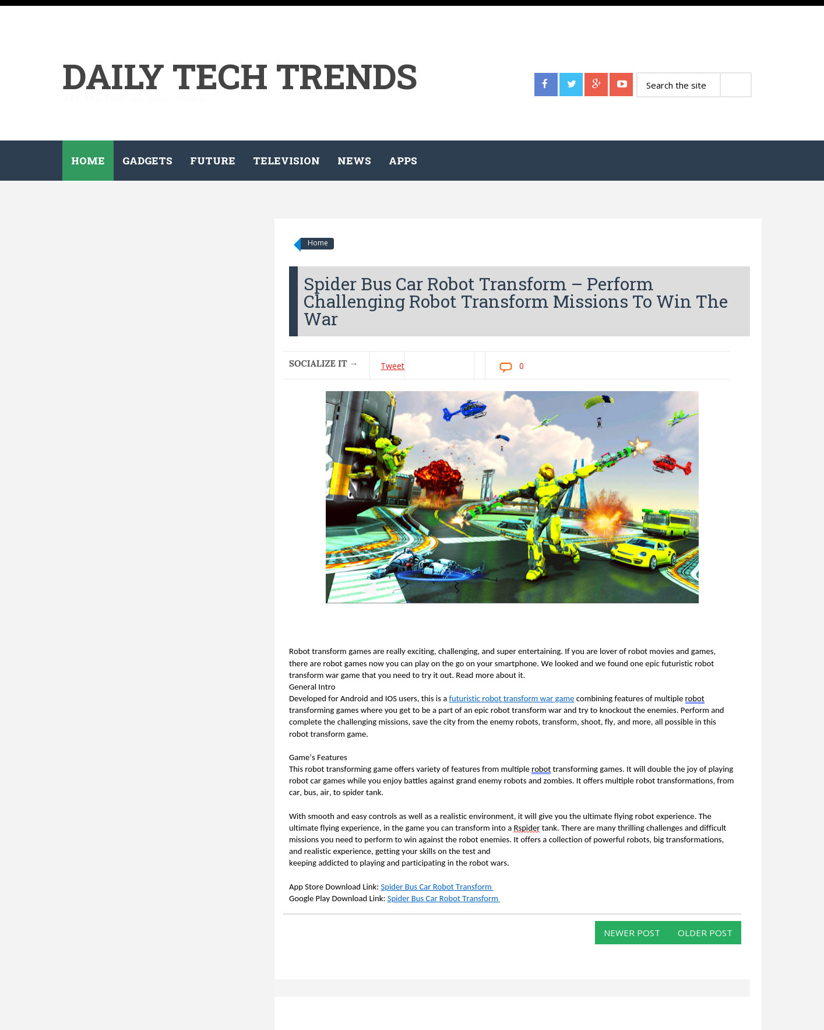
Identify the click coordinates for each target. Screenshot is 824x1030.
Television (286, 160)
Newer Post (632, 932)
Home (88, 160)
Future (212, 160)
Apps (403, 160)
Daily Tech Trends (239, 75)
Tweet (392, 365)
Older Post (705, 932)
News (354, 160)
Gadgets (147, 160)
